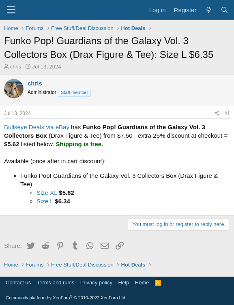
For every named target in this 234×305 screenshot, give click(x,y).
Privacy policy (96, 282)
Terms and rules (55, 282)
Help (123, 282)
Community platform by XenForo (66, 297)
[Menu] (11, 10)
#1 (227, 113)
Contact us (18, 282)
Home (142, 282)
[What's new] (208, 9)
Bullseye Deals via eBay (36, 127)
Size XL (46, 192)
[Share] (217, 113)
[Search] (224, 9)
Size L (44, 201)
